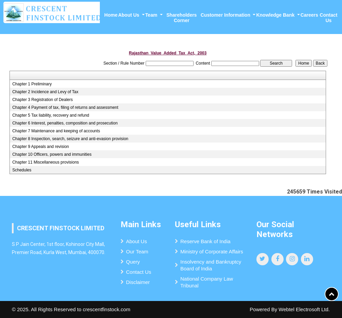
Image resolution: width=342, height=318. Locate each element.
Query (133, 262)
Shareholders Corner (181, 17)
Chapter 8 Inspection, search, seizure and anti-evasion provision (70, 138)
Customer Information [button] (226, 15)
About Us (136, 241)
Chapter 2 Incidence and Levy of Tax (45, 91)
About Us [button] (129, 15)
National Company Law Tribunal (206, 282)
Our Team (137, 251)
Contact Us (328, 17)
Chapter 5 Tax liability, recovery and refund (50, 115)
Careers (309, 15)
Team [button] (152, 15)
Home (111, 15)
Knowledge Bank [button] (276, 15)
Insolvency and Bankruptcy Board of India (210, 265)
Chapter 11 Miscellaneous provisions (45, 162)
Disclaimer (138, 282)
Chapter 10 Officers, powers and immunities (51, 154)
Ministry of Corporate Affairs (211, 251)
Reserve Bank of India (205, 241)
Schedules (21, 170)
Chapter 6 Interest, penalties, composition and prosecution (65, 123)
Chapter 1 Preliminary (32, 84)
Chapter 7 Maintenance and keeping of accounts (56, 131)
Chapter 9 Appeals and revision (40, 146)
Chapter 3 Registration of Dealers (42, 99)
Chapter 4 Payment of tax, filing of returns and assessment (65, 107)
